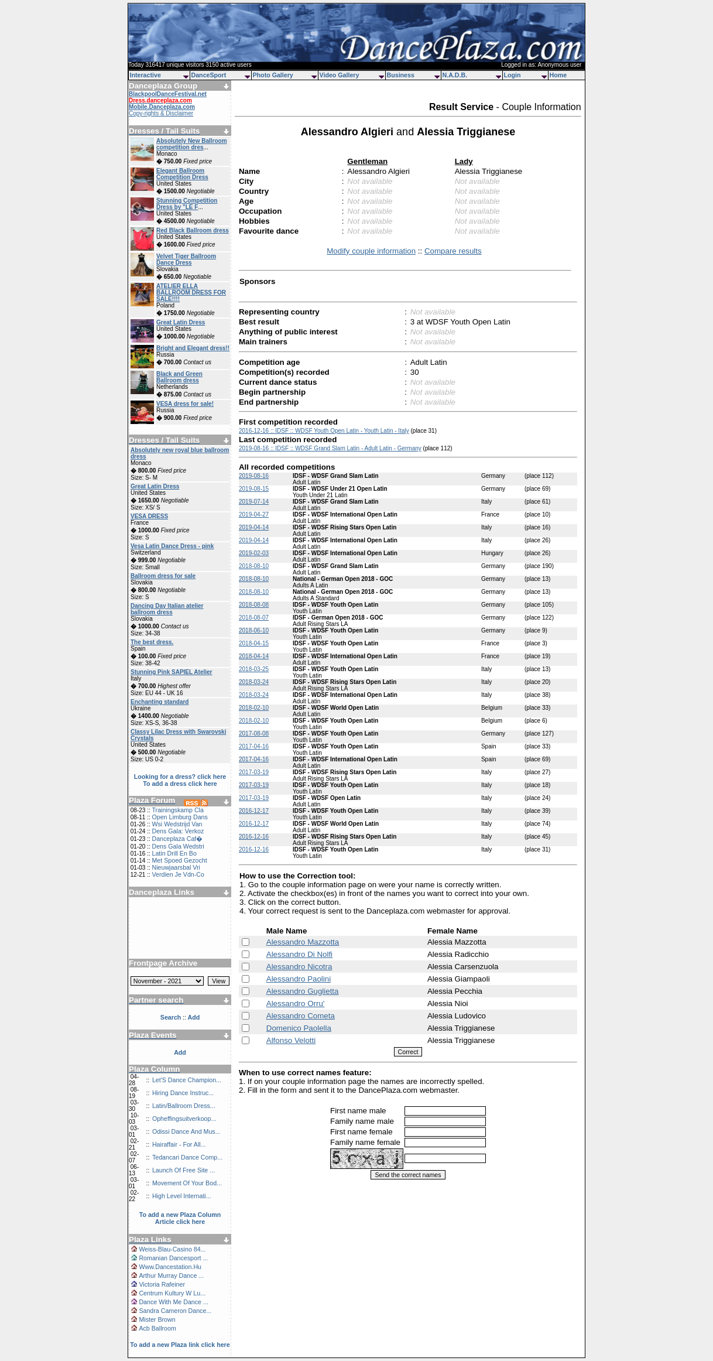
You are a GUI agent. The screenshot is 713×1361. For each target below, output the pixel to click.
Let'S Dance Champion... (186, 1079)
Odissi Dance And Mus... (186, 1131)
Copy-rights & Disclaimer (161, 113)
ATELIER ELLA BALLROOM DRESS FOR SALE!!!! (191, 292)
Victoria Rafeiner (162, 1284)
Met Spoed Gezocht (179, 860)
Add (180, 1052)
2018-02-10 (254, 708)
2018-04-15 (254, 643)
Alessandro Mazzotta (302, 942)
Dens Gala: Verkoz (178, 831)
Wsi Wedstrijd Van (177, 823)
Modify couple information (371, 251)
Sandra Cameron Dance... (175, 1310)
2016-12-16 (254, 836)
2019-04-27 (254, 514)
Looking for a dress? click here (180, 776)
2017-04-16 (254, 746)
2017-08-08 (254, 733)
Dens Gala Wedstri (178, 846)
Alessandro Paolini (298, 978)
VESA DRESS (149, 516)
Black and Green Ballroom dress (179, 377)
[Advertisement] (180, 923)
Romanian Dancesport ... (173, 1257)
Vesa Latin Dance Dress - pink (172, 546)
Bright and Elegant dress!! (192, 348)
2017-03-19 (254, 772)
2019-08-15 (254, 488)
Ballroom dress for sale (163, 576)
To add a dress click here (180, 783)
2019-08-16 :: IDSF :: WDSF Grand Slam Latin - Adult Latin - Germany (330, 448)
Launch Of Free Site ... (183, 1170)
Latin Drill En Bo (174, 853)
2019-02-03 (254, 553)
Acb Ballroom (157, 1328)
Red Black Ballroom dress (192, 230)
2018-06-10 (254, 630)
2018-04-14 (254, 656)
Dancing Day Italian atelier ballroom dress (167, 609)
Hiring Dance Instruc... (183, 1092)
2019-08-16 (254, 476)
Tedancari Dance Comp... (187, 1157)
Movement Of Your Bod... (187, 1182)
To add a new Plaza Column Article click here (180, 1218)
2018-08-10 (254, 566)
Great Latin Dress (180, 322)
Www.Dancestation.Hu (170, 1266)
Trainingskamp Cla (177, 809)
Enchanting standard (159, 702)
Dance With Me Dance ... (173, 1301)
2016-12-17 (254, 811)
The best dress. (152, 642)
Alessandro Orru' (295, 1003)
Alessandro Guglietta (302, 991)
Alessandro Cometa (300, 1015)
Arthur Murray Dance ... (171, 1275)
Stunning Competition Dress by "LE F (186, 203)
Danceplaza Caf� (177, 838)
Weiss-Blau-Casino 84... (172, 1249)
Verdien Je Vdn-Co (178, 874)
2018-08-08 (254, 604)
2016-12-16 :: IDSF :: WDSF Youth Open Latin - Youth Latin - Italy (324, 431)
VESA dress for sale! (185, 404)
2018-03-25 (254, 669)
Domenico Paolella (298, 1028)
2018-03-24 (254, 682)
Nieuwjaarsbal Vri (176, 867)
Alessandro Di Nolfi (299, 954)
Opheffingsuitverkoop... (184, 1118)
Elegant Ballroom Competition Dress (182, 173)
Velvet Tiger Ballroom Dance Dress (186, 259)
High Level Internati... (181, 1195)
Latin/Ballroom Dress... (183, 1105)
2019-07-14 (254, 501)
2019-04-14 (254, 527)
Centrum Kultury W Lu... (172, 1293)
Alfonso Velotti (291, 1040)
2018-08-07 (254, 617)
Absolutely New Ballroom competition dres (191, 144)
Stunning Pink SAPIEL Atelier (171, 672)
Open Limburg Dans (179, 816)
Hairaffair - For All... (179, 1144)
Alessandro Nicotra (299, 966)
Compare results (453, 251)
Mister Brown (157, 1319)
